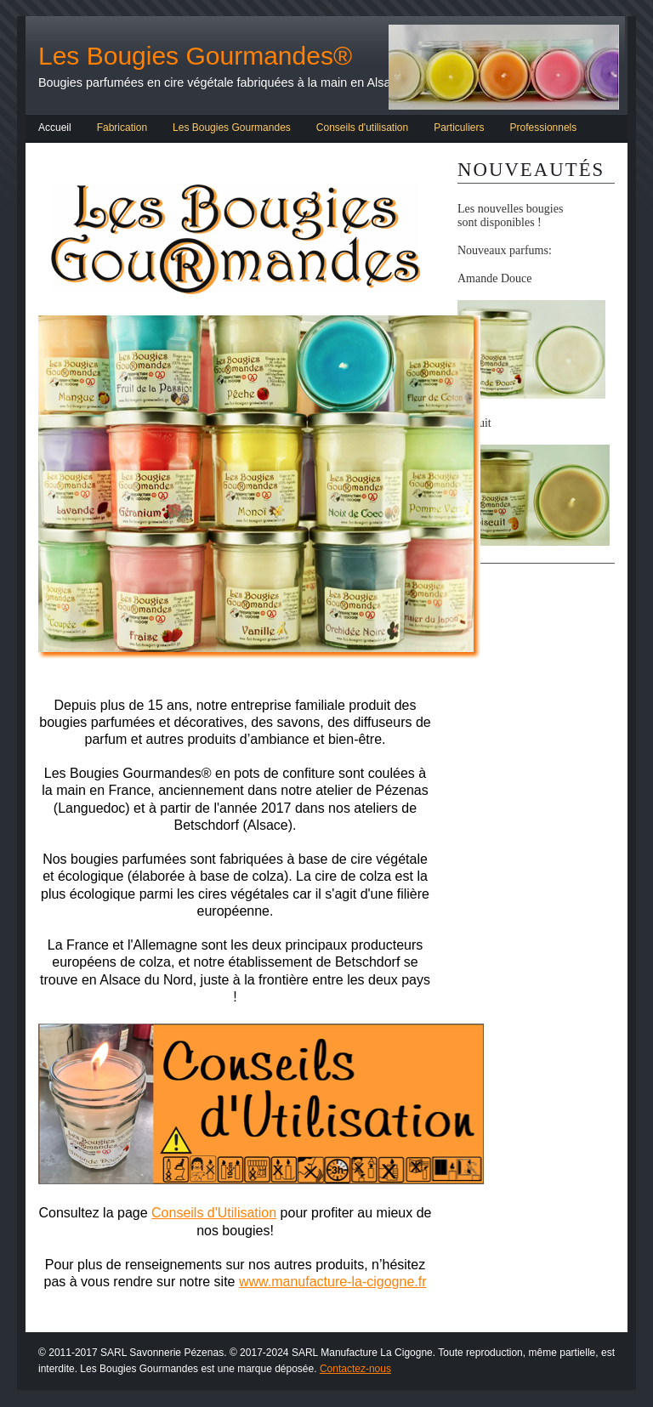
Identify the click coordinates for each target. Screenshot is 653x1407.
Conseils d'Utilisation (213, 1213)
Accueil (54, 127)
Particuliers (459, 127)
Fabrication (122, 127)
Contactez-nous (355, 1369)
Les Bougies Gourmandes (232, 127)
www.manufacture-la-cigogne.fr (333, 1281)
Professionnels (543, 127)
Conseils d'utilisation (362, 127)
